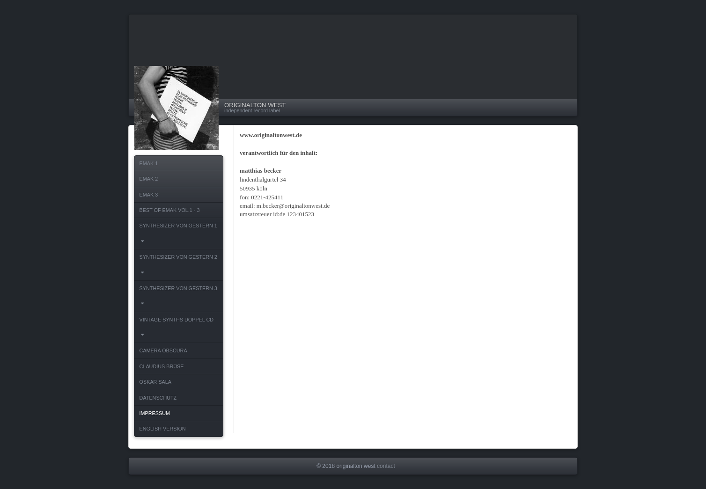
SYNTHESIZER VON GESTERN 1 (180, 236)
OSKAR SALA (155, 382)
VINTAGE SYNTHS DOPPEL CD (178, 330)
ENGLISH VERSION (163, 428)
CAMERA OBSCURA (163, 350)
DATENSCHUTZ (158, 398)
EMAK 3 (149, 194)
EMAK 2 (149, 179)
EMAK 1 (149, 163)
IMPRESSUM (155, 413)
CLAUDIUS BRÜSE (162, 366)
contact (386, 466)
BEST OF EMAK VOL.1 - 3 (170, 210)
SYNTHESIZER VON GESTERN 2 (180, 267)
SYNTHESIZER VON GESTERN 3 (180, 298)
